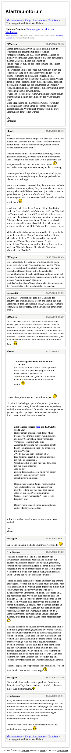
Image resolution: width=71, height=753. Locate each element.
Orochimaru (13, 552)
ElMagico (12, 44)
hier (38, 426)
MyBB (42, 750)
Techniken (53, 20)
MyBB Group (62, 750)
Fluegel (10, 130)
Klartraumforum (24, 11)
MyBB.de (25, 750)
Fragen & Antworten (35, 20)
